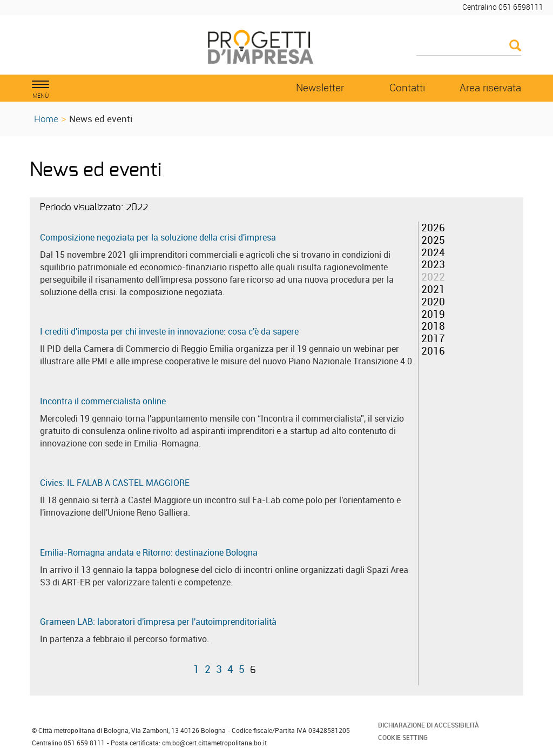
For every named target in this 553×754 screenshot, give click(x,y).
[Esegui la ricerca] (515, 46)
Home (46, 118)
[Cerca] (469, 46)
